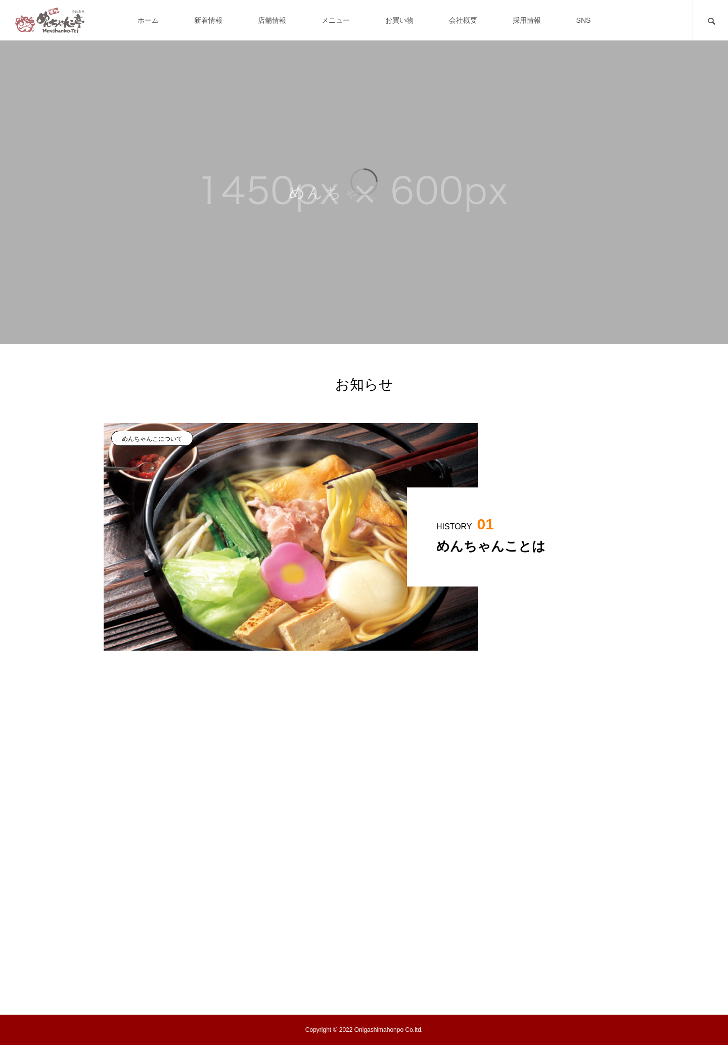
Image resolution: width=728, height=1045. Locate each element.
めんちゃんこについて (152, 438)
